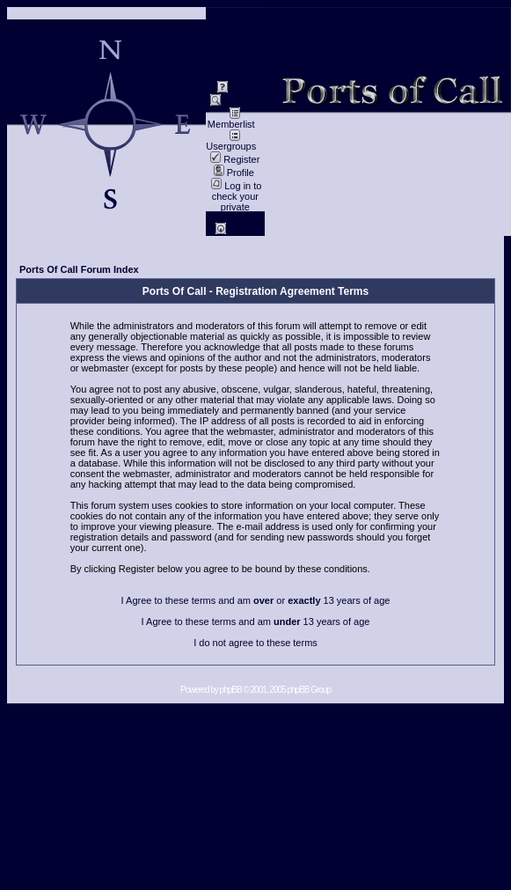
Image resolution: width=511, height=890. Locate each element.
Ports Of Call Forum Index (79, 269)
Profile (234, 172)
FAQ (233, 89)
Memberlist (231, 119)
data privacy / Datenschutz (235, 50)
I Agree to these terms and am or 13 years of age (256, 600)
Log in (235, 230)
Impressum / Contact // (235, 19)
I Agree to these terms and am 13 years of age (256, 621)
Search (232, 102)
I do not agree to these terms (255, 642)
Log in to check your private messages (235, 201)
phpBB (231, 690)
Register (234, 159)
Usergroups (231, 141)
